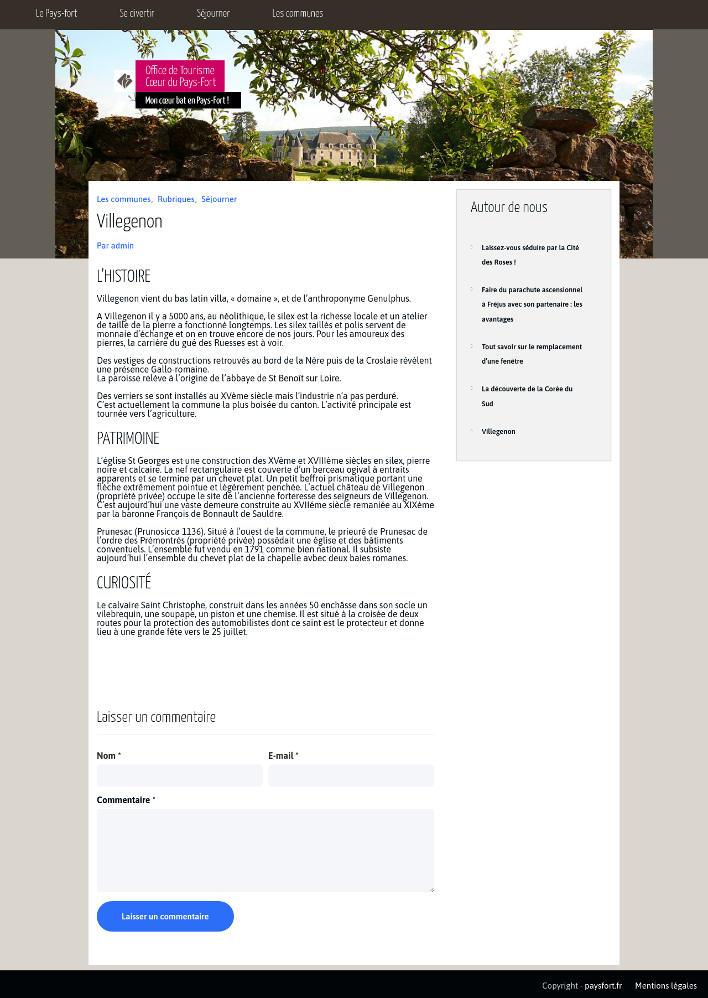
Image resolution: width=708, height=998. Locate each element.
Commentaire (126, 799)
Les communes (298, 14)
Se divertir (136, 14)
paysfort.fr (603, 985)
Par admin (115, 245)
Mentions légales (666, 985)
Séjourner (213, 14)
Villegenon (499, 431)
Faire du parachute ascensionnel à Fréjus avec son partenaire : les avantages (532, 304)
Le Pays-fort (56, 14)
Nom (109, 755)
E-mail (283, 755)
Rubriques (176, 199)
